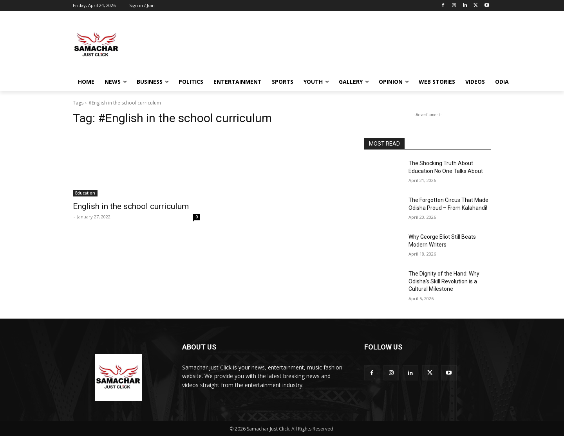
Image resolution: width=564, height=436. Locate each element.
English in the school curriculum (131, 206)
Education (85, 193)
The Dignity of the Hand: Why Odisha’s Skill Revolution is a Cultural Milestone (444, 281)
